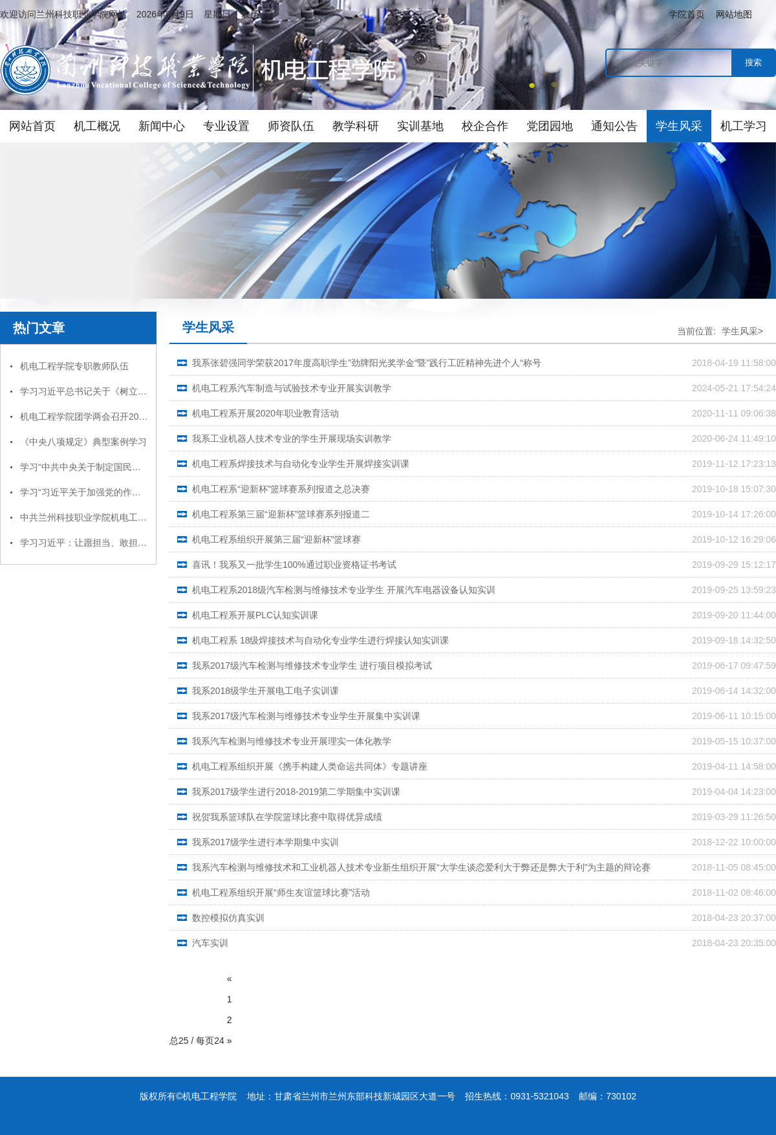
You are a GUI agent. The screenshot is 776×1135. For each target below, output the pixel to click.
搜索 (753, 62)
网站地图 (734, 14)
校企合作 (485, 126)
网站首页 (32, 126)
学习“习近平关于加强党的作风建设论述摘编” (109, 492)
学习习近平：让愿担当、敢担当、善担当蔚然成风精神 (128, 542)
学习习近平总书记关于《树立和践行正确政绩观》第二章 (133, 391)
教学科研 (355, 126)
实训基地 (420, 126)
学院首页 (687, 14)
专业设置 (226, 126)
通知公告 (614, 126)
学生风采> (742, 331)
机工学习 (743, 126)
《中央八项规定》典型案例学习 (83, 442)
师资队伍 (291, 126)
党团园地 (549, 126)
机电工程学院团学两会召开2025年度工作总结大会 (120, 416)
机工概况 (97, 126)
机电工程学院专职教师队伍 (74, 366)
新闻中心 (161, 126)
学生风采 (679, 126)
